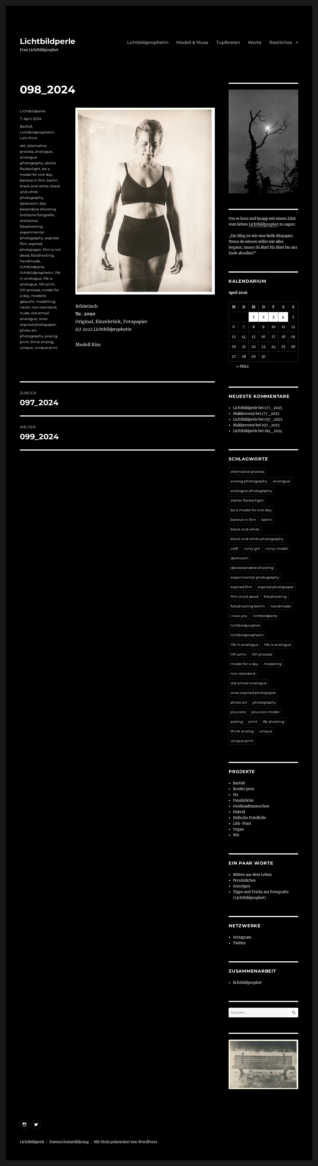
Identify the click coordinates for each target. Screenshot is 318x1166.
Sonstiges (241, 886)
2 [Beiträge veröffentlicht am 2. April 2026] (263, 317)
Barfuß (26, 126)
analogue (43, 151)
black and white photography (257, 539)
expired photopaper (276, 587)
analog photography (249, 481)
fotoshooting (42, 255)
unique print (46, 347)
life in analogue (245, 644)
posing (51, 336)
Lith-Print (28, 138)
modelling (45, 301)
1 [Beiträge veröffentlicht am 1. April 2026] (253, 317)
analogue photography (251, 490)
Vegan (238, 829)
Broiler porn (243, 789)
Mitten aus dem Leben (252, 874)
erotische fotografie (37, 215)
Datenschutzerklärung (69, 1142)
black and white (34, 186)
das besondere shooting (252, 567)
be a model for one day (251, 510)
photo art (28, 330)
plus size (238, 712)
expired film (241, 587)
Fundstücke (243, 800)
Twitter (239, 943)
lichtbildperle (32, 267)
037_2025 (273, 419)
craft (234, 548)
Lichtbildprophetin (148, 42)
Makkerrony (244, 413)
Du (235, 794)
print (24, 342)
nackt (25, 307)
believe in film (32, 180)
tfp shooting (273, 721)
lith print (46, 284)
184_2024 (273, 431)
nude (24, 313)
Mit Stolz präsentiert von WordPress (125, 1142)
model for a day (244, 664)
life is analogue (277, 644)
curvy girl (252, 548)
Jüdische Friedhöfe (249, 817)
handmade (30, 261)
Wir (236, 835)
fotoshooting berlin (248, 606)
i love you (239, 615)
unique (26, 347)
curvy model (277, 548)
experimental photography (255, 577)
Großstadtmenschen (251, 806)
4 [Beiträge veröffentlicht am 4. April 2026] (283, 317)
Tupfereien (228, 42)
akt (23, 145)
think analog (41, 342)
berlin (52, 180)
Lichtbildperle (47, 41)
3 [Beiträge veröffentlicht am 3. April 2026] (273, 317)
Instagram (242, 937)
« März (242, 366)
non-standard (44, 307)
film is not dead (244, 596)
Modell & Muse (192, 42)
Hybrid (239, 812)
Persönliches (244, 880)
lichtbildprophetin (36, 272)
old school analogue (249, 683)
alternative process (247, 471)
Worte (255, 42)
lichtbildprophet (245, 625)
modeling (273, 664)
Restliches (280, 42)
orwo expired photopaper (253, 692)
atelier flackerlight (247, 500)
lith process (30, 290)
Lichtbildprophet (263, 224)
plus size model (265, 712)
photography (31, 336)
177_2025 (273, 408)
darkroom (29, 203)
